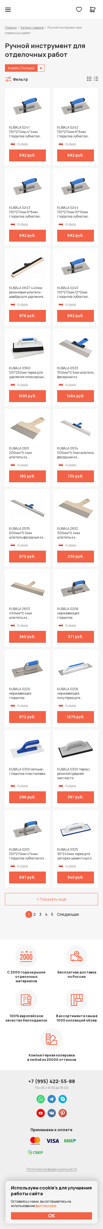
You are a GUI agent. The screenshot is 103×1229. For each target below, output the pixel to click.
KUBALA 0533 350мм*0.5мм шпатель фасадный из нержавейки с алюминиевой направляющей (75, 372)
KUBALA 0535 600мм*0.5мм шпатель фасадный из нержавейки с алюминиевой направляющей (26, 533)
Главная (11, 27)
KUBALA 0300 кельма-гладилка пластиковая (27, 771)
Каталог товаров (32, 27)
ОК (51, 1215)
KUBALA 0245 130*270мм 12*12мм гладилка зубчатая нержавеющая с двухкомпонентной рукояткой (72, 292)
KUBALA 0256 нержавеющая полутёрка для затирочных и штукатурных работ (72, 693)
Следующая (68, 914)
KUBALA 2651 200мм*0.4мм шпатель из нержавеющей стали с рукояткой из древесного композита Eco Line (26, 452)
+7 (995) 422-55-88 (51, 1081)
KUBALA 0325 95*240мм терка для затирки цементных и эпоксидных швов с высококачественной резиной (74, 854)
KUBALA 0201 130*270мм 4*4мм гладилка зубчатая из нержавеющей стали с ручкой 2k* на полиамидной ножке (26, 854)
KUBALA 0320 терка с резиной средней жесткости (73, 773)
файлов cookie (45, 1205)
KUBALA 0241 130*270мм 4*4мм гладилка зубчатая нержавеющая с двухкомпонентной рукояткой (24, 131)
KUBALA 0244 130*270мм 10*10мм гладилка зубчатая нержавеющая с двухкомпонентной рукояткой (72, 212)
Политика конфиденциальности (51, 1169)
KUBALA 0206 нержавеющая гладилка (68, 613)
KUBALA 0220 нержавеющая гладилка (20, 693)
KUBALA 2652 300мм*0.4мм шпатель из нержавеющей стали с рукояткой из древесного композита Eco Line (74, 533)
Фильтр (20, 79)
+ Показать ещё (51, 899)
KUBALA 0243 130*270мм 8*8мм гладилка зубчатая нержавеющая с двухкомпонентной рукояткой (24, 212)
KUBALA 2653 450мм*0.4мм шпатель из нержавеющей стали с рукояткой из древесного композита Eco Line (26, 613)
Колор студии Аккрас (22, 9)
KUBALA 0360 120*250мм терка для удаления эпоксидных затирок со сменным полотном (26, 372)
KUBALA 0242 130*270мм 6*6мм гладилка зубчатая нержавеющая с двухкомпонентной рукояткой (72, 131)
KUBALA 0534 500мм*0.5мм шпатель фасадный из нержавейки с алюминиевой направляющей (75, 452)
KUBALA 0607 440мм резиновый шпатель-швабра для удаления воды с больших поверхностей (26, 292)
